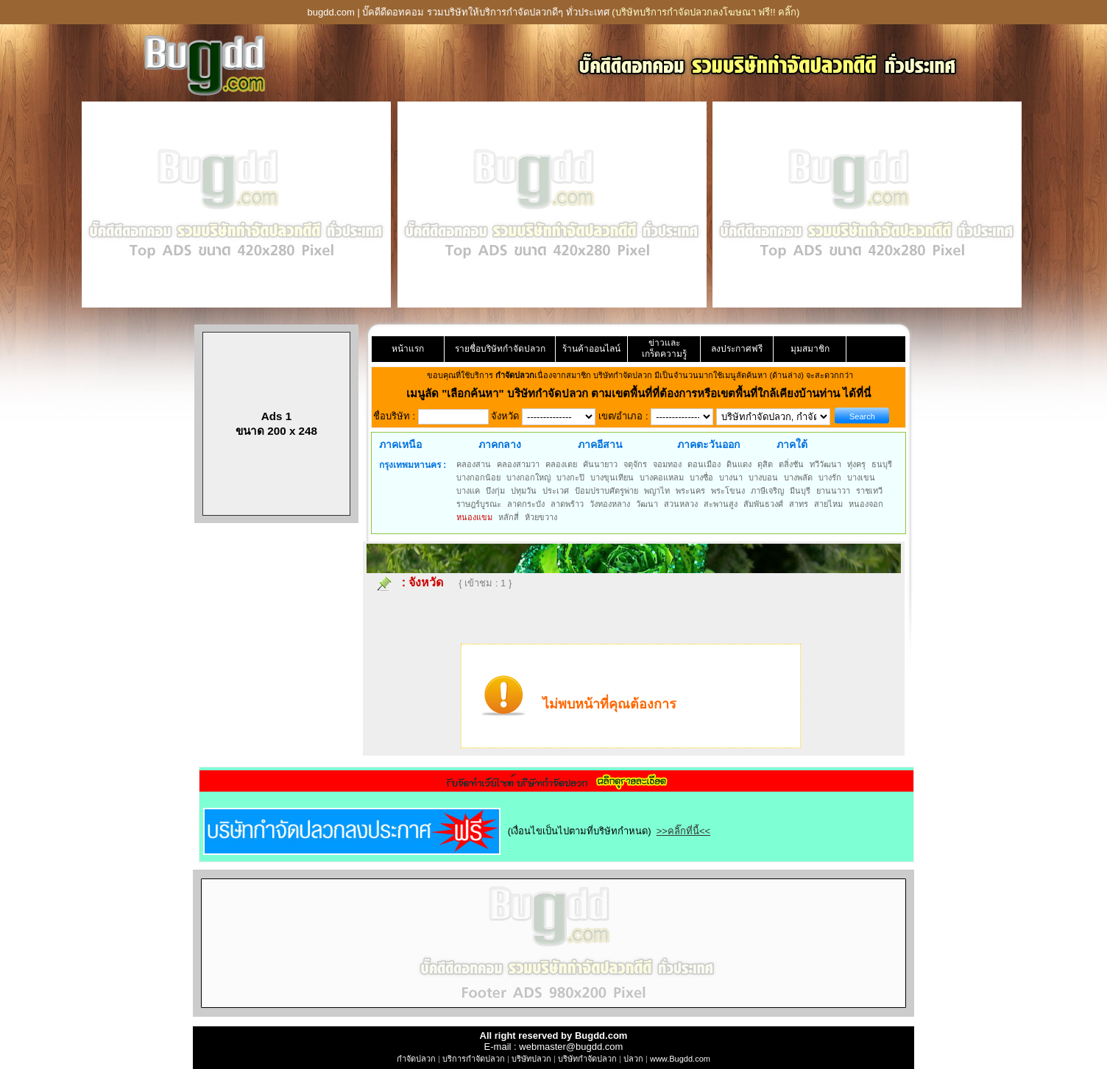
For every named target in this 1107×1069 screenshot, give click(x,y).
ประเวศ (555, 490)
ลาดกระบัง (526, 504)
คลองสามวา (518, 464)
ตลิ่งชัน (791, 464)
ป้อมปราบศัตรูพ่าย (606, 490)
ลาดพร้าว (567, 504)
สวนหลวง (681, 504)
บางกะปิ (570, 477)
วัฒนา (647, 504)
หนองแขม (474, 517)
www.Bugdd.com (680, 1058)
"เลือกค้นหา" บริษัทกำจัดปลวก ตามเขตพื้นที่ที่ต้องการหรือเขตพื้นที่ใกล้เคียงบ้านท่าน (642, 393)
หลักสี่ (508, 517)
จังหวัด (426, 582)
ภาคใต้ (792, 444)
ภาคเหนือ (400, 444)
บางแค (468, 490)
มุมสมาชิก (810, 349)
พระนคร (690, 490)
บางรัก (829, 477)
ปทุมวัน (524, 490)
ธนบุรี (881, 464)
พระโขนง (728, 490)
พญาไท (657, 490)
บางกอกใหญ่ (528, 477)
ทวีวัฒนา (825, 464)
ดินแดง (738, 464)
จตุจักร (635, 464)
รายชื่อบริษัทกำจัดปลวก (500, 349)
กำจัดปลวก (416, 1058)
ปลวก (633, 1058)
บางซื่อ (701, 477)
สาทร (798, 504)
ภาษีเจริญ (767, 490)
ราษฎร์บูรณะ (478, 504)
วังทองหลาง (610, 504)
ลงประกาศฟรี (737, 349)
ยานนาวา (833, 490)
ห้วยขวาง (541, 517)
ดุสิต (765, 464)
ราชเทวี (869, 490)
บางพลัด (798, 477)
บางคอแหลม (662, 477)
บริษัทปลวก (531, 1058)
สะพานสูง (721, 504)
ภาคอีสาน (600, 444)
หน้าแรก (408, 349)
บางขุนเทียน (612, 477)
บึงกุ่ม (495, 490)
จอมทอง (667, 464)
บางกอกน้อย (478, 477)
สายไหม (828, 504)
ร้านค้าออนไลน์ (591, 349)
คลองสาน (473, 464)
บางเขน (861, 477)
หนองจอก (866, 504)
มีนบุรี (800, 490)
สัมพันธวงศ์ (763, 504)
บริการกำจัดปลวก (473, 1058)
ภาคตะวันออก (708, 444)
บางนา (731, 477)
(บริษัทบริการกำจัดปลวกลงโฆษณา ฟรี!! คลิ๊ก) (705, 12)
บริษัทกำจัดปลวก (587, 1058)
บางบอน (763, 477)
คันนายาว (600, 464)
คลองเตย (561, 464)
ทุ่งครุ (856, 464)
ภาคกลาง (499, 444)
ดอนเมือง (704, 464)
